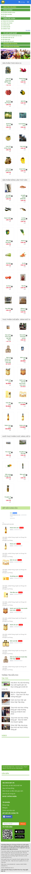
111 (11, 513)
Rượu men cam (14, 527)
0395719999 (23, 864)
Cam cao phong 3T (8, 169)
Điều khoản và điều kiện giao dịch (12, 791)
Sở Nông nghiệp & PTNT (8, 12)
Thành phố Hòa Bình (7, 21)
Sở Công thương (6, 14)
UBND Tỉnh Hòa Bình (9, 7)
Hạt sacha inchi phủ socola (22, 336)
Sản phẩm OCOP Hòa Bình (11, 46)
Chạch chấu (7, 218)
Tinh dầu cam (14, 592)
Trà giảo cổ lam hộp (22, 452)
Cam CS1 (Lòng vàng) (7, 147)
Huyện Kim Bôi (5, 27)
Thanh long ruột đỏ (22, 79)
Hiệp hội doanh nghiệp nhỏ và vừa (11, 35)
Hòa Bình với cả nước (10, 43)
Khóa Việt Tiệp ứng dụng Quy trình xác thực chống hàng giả (19, 727)
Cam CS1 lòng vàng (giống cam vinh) (8, 81)
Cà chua (8, 286)
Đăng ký (4, 808)
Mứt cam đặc (13, 641)
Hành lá (23, 240)
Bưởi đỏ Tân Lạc (8, 124)
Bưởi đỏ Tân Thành (8, 102)
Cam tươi (22, 146)
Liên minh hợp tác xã (7, 37)
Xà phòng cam (14, 576)
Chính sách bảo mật (8, 810)
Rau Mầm (8, 308)
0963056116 (4, 866)
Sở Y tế (3, 16)
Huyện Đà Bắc (5, 25)
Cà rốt (23, 263)
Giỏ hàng (22, 2)
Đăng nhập (5, 805)
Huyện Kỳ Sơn (5, 28)
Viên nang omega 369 (8, 475)
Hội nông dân (5, 39)
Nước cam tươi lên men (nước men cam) (22, 382)
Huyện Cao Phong (6, 23)
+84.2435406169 (11, 864)
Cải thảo (8, 263)
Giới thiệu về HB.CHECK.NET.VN (12, 785)
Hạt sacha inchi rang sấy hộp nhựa (8, 337)
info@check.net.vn (9, 867)
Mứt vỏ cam (22, 402)
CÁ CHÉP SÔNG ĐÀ (8, 196)
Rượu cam (22, 425)
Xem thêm (28, 30)
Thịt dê (23, 286)
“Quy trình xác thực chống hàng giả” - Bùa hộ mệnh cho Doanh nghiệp (19, 720)
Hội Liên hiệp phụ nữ (7, 41)
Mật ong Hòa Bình (8, 241)
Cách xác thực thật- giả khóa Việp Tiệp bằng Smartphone (14, 702)
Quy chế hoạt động (8, 788)
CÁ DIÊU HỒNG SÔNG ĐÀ (22, 197)
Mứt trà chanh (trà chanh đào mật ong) (8, 360)
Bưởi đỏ (23, 101)
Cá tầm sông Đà (23, 218)
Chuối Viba (22, 169)
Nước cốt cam (14, 624)
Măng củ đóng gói (23, 309)
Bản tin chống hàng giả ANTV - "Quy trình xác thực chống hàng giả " (20, 694)
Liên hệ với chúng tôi (8, 794)
